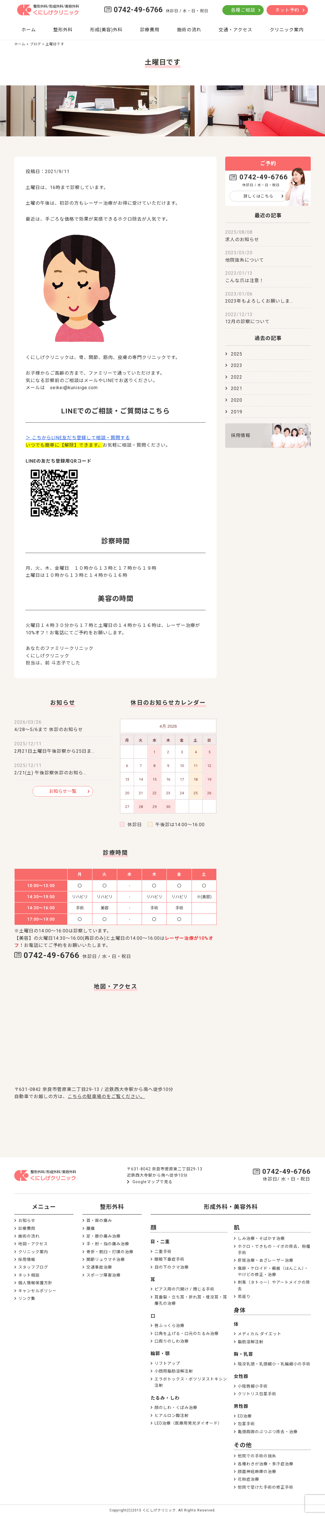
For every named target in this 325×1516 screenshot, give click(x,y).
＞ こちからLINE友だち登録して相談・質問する (78, 437)
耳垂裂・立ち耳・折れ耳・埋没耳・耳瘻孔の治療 (191, 1300)
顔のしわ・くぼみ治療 (176, 1407)
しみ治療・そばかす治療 (261, 1238)
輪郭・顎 (160, 1353)
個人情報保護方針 (35, 1283)
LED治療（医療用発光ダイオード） (188, 1423)
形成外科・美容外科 (231, 1206)
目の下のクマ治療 (172, 1267)
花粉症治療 (248, 1479)
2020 (236, 400)
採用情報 (240, 435)
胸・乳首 (243, 1354)
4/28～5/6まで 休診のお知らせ (48, 729)
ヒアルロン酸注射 (172, 1415)
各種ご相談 (243, 10)
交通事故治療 (99, 1267)
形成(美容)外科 (106, 29)
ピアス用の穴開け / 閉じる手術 (184, 1289)
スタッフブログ (33, 1267)
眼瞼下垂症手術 (169, 1259)
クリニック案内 (287, 29)
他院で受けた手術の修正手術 (265, 1487)
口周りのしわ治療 (172, 1341)
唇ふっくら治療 (169, 1325)
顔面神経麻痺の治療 (257, 1471)
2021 (236, 388)
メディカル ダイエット (259, 1334)
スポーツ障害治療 (103, 1275)
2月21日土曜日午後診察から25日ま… (54, 751)
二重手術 (163, 1251)
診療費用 (149, 29)
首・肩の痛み (99, 1220)
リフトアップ (167, 1363)
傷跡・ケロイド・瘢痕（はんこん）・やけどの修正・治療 (273, 1271)
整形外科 (63, 29)
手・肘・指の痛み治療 (107, 1244)
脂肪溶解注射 (250, 1341)
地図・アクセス (33, 1244)
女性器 (241, 1376)
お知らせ (26, 1220)
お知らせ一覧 (62, 791)
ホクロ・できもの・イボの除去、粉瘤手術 (274, 1249)
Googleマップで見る (152, 1181)
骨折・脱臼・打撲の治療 (109, 1252)
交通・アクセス (235, 29)
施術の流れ (189, 29)
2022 (236, 377)
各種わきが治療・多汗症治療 (265, 1464)
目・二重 (160, 1241)
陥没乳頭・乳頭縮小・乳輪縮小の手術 (274, 1364)
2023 (236, 365)
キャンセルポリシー (37, 1291)
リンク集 (26, 1298)
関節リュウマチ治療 (105, 1259)
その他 (243, 1445)
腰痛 (90, 1228)
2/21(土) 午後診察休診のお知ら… (50, 773)
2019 (236, 412)
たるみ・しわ (165, 1398)
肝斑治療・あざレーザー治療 (265, 1260)
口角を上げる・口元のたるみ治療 (187, 1333)
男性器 (241, 1406)
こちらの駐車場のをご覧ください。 (106, 1096)
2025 (236, 354)
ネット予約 (287, 10)
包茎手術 (246, 1423)
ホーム (28, 29)
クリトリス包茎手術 (257, 1394)
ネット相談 (29, 1275)
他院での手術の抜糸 (257, 1456)
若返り (244, 1296)
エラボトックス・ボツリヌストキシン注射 (191, 1382)
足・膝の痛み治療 (103, 1236)
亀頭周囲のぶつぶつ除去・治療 (268, 1431)
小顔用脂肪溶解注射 (174, 1371)
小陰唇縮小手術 (253, 1386)
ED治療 (245, 1416)
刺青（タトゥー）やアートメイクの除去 (274, 1285)
